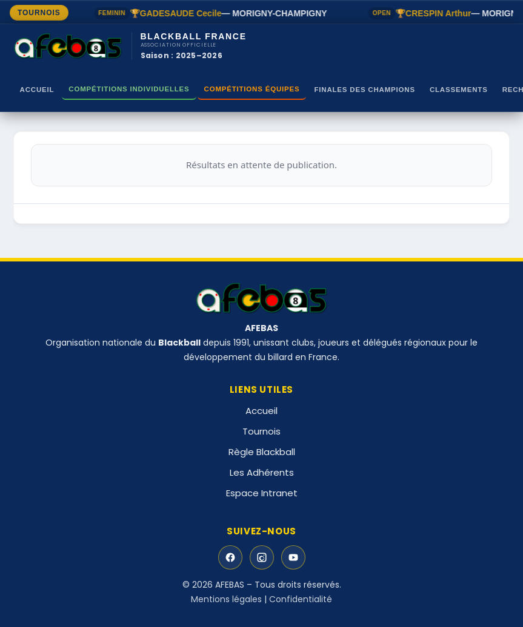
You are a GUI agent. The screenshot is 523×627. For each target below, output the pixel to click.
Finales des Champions (364, 89)
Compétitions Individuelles (128, 89)
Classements (459, 89)
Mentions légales (226, 599)
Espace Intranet (262, 493)
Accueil (37, 89)
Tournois (261, 431)
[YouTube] (293, 557)
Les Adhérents (262, 472)
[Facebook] (230, 557)
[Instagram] (262, 557)
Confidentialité (300, 599)
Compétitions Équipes (252, 89)
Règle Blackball (261, 451)
